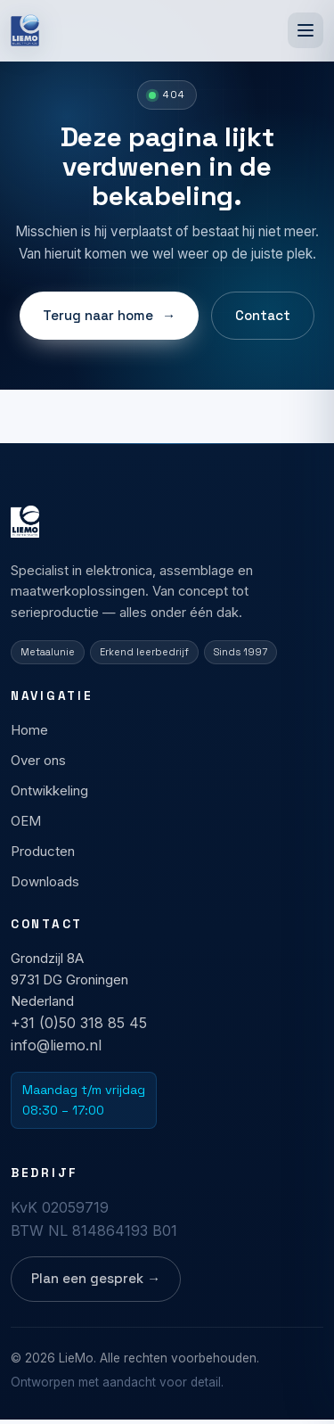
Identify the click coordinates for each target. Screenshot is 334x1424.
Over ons (38, 760)
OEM (26, 820)
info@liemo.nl (56, 1046)
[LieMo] (25, 30)
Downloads (45, 881)
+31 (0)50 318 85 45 (79, 1023)
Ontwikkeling (49, 790)
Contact (262, 315)
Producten (43, 851)
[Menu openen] (305, 30)
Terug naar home (109, 315)
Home (29, 729)
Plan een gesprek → (95, 1278)
